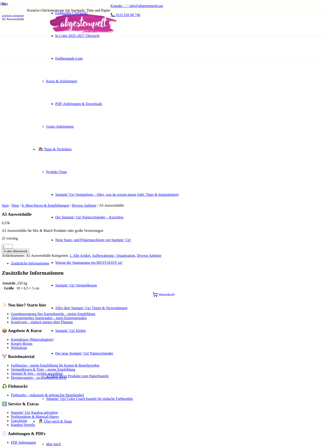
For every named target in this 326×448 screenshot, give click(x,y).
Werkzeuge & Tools (25, 286)
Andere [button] (7, 419)
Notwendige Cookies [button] (17, 431)
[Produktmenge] (7, 68)
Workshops (19, 169)
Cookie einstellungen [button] (17, 306)
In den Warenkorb (15, 73)
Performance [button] (11, 372)
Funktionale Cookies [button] (17, 360)
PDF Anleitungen (23, 264)
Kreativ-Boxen (21, 165)
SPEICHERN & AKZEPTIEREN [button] (26, 444)
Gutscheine (19, 242)
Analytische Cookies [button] (17, 385)
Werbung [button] (8, 402)
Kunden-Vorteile (23, 246)
